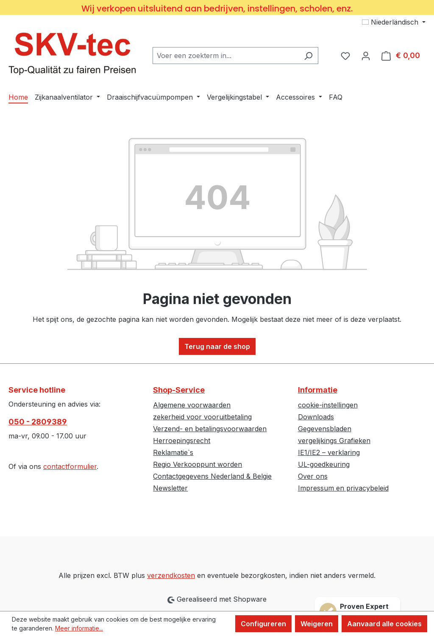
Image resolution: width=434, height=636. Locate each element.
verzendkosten (171, 575)
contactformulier (70, 466)
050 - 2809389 (37, 421)
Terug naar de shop (217, 346)
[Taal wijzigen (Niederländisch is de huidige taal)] (394, 22)
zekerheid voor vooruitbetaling (202, 417)
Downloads (316, 417)
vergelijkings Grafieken (334, 440)
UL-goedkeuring (324, 464)
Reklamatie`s (173, 452)
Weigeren (316, 623)
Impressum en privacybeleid (343, 488)
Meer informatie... (79, 628)
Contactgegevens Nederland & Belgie (212, 476)
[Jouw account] (366, 55)
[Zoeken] (308, 55)
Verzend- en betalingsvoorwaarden (210, 428)
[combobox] (226, 55)
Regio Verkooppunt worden (197, 464)
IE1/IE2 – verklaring (329, 452)
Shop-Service (179, 389)
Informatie (317, 389)
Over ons (313, 476)
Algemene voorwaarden (192, 405)
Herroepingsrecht (181, 440)
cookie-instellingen (328, 405)
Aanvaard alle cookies (384, 623)
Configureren (263, 623)
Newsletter (170, 488)
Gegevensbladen (324, 428)
